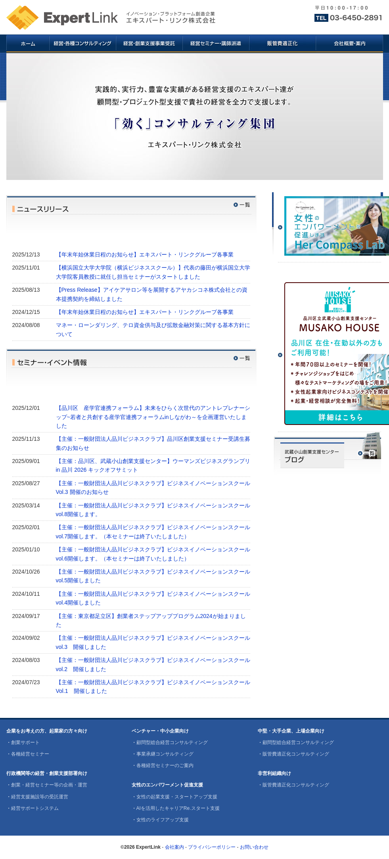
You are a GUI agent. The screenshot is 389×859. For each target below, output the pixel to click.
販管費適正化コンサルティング (296, 754)
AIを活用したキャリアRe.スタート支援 (178, 808)
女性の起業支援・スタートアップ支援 (176, 797)
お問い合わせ (254, 847)
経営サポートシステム (35, 808)
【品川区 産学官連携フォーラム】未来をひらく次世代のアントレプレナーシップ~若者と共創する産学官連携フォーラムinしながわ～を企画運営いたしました (153, 417)
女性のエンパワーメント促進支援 (167, 785)
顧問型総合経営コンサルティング (172, 742)
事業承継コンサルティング (165, 754)
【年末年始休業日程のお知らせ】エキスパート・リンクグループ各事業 (145, 254)
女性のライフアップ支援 (162, 820)
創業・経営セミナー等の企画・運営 (49, 785)
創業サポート (25, 742)
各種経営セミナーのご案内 (165, 765)
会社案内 (174, 847)
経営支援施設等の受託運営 (39, 797)
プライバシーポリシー (212, 847)
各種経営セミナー (30, 754)
